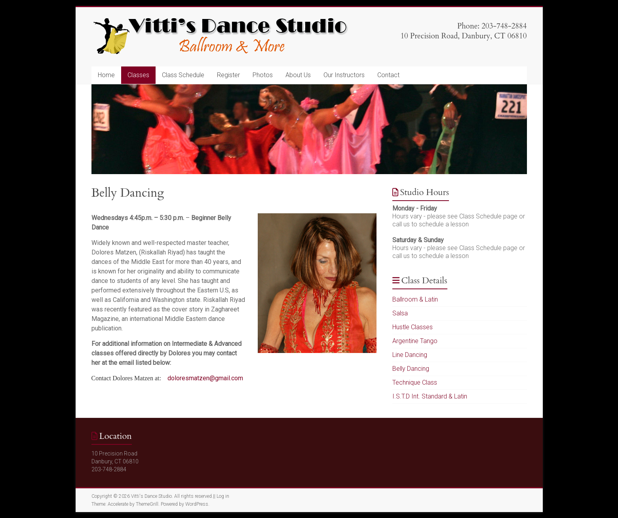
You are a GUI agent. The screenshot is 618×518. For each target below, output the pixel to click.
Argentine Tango (414, 341)
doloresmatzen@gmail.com (205, 378)
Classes (138, 75)
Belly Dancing (410, 368)
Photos (263, 75)
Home (106, 75)
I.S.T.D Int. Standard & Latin (429, 396)
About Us (298, 75)
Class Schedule (183, 75)
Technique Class (414, 382)
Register (228, 75)
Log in (223, 496)
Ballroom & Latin (415, 299)
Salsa (400, 313)
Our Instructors (344, 75)
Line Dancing (409, 355)
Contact (388, 75)
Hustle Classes (412, 327)
